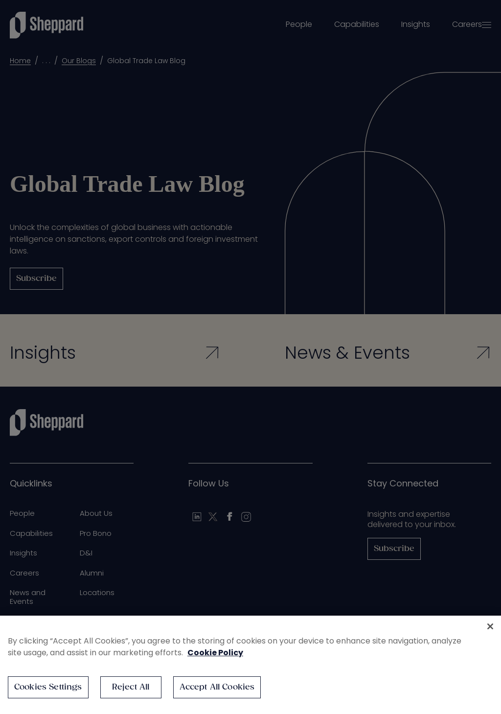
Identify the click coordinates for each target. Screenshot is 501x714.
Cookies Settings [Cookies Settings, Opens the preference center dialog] (48, 687)
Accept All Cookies (217, 687)
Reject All (131, 687)
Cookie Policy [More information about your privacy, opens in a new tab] (215, 652)
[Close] (490, 626)
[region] (250, 665)
